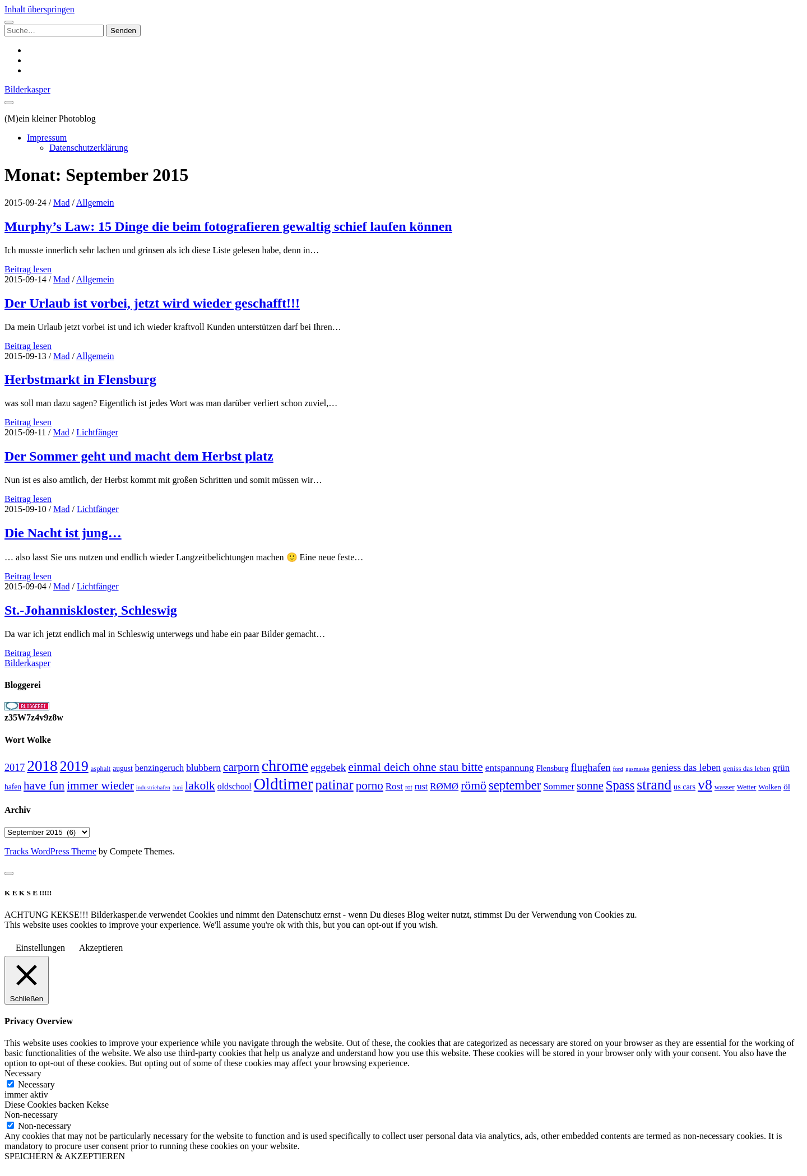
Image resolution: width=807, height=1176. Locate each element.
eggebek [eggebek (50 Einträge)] (328, 767)
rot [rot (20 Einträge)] (408, 787)
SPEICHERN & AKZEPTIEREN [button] (64, 1156)
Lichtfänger (97, 432)
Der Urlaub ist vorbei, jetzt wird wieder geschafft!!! (152, 303)
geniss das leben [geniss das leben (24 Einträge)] (746, 768)
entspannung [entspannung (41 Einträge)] (509, 768)
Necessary (36, 1084)
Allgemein (95, 202)
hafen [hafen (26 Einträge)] (12, 787)
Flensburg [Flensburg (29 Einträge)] (552, 768)
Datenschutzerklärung (88, 147)
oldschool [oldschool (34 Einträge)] (234, 786)
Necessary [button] (22, 1073)
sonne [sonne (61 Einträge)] (590, 785)
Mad (61, 202)
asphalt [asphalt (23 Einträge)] (101, 769)
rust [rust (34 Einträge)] (421, 786)
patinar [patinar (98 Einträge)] (335, 784)
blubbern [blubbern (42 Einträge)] (203, 767)
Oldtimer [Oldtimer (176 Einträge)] (283, 784)
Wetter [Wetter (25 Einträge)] (747, 787)
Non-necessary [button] (31, 1114)
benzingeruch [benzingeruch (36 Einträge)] (159, 768)
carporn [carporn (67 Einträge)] (241, 767)
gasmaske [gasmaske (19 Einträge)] (637, 768)
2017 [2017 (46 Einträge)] (14, 767)
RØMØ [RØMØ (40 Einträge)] (444, 786)
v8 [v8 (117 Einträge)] (705, 785)
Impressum (47, 137)
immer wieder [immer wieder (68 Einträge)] (100, 785)
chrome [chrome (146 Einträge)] (285, 765)
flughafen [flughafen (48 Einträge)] (590, 767)
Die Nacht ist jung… (63, 533)
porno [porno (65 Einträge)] (369, 785)
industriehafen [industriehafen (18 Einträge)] (153, 787)
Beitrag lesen (28, 269)
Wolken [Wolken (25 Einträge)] (769, 787)
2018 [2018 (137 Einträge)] (42, 765)
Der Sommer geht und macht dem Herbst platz (138, 456)
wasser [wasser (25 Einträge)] (725, 787)
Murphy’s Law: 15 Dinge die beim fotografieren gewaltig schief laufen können (228, 226)
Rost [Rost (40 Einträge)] (394, 786)
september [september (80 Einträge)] (515, 785)
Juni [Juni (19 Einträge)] (178, 787)
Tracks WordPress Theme (50, 851)
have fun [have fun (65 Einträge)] (44, 785)
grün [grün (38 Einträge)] (780, 768)
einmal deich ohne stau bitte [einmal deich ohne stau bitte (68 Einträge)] (415, 767)
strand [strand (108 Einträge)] (654, 784)
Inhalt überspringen (39, 9)
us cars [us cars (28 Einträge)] (684, 786)
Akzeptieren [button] (101, 947)
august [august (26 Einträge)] (122, 768)
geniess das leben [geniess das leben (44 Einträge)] (686, 767)
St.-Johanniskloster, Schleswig (90, 610)
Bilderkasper (27, 89)
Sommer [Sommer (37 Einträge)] (558, 786)
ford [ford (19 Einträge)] (618, 768)
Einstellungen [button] (40, 947)
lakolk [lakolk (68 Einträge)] (200, 785)
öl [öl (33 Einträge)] (786, 786)
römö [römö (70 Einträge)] (473, 785)
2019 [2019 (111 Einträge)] (74, 766)
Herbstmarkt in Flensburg (80, 379)
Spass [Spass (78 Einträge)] (620, 785)
